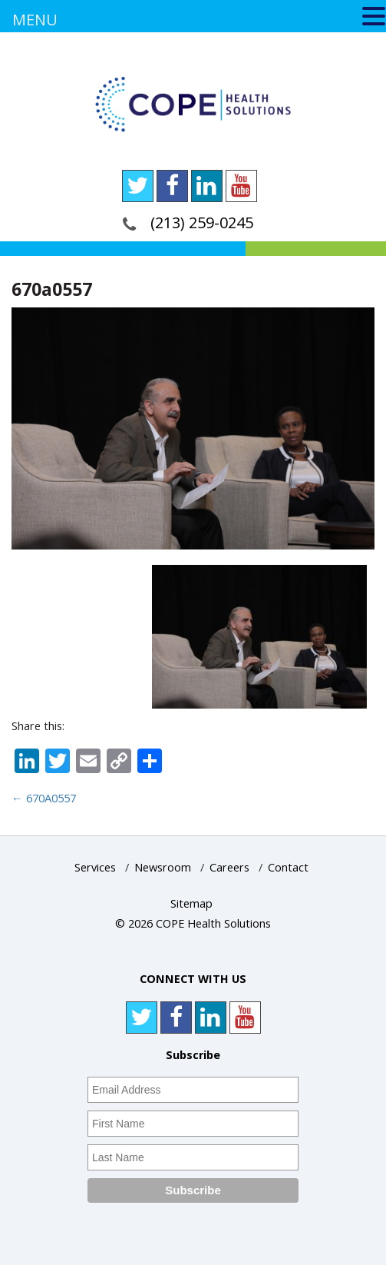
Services (95, 867)
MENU (35, 19)
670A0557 (44, 798)
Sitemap (191, 903)
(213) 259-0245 (201, 222)
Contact (288, 867)
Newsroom (162, 867)
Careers (229, 867)
